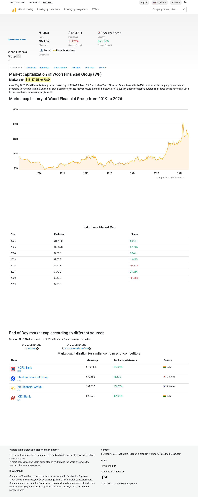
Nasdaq (31, 348)
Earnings (44, 67)
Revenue (31, 67)
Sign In (144, 2)
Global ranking (25, 9)
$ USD (175, 2)
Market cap (16, 67)
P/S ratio (89, 67)
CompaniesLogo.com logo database (57, 483)
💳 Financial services (64, 50)
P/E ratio (76, 67)
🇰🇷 (109, 33)
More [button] (101, 67)
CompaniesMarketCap (76, 348)
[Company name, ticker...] (169, 9)
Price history (60, 67)
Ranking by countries (47, 9)
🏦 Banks (45, 50)
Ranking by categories (75, 9)
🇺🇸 (158, 2)
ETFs (94, 9)
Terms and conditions (113, 471)
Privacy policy (109, 466)
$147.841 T (48, 2)
